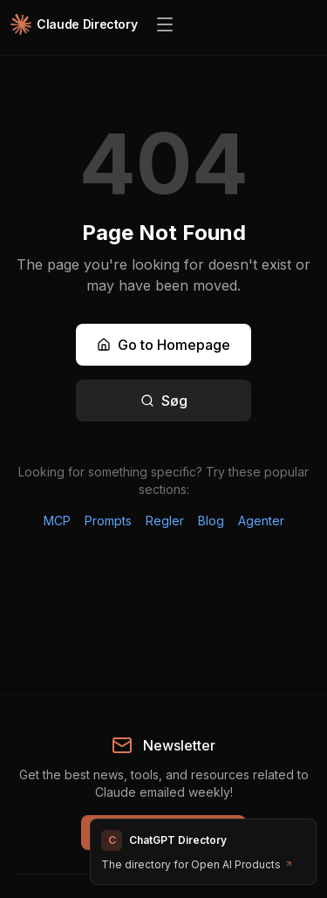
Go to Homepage (163, 344)
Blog (211, 520)
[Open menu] (164, 24)
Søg (163, 400)
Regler (165, 520)
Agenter (261, 520)
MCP (57, 520)
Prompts (108, 520)
